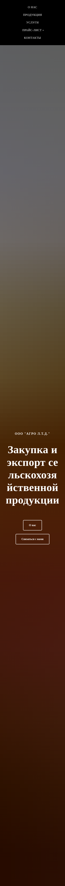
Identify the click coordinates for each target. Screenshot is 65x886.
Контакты (32, 37)
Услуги (32, 22)
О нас (32, 7)
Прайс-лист (32, 30)
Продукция (32, 15)
